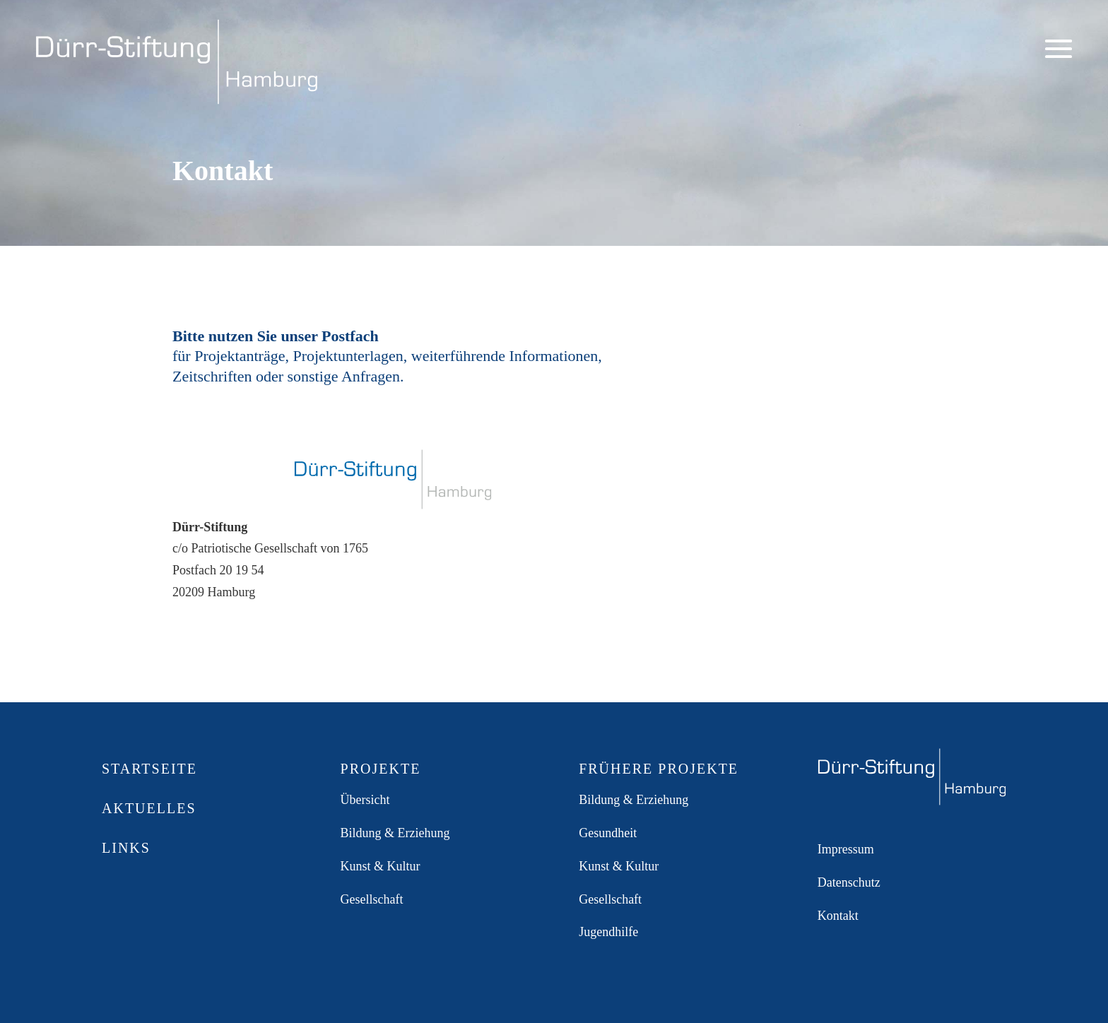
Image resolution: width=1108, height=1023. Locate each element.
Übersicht (365, 800)
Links (126, 848)
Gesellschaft (372, 899)
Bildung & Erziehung (395, 833)
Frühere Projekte (658, 768)
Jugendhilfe (608, 932)
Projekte (381, 768)
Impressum (846, 849)
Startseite (149, 768)
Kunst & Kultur (380, 866)
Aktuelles (149, 808)
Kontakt (838, 916)
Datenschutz (849, 882)
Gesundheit (608, 833)
